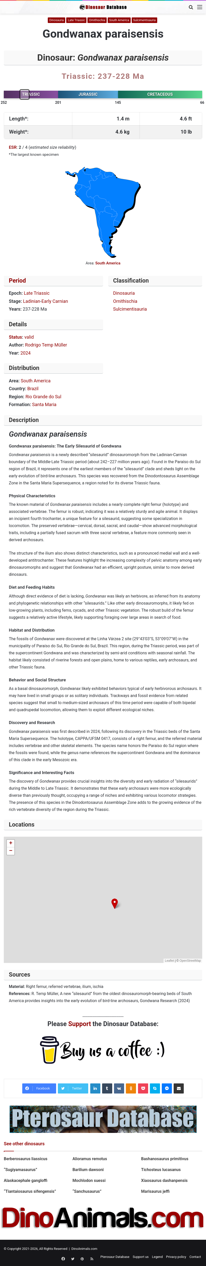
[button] (114, 904)
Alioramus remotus (90, 1158)
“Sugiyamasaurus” (20, 1169)
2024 (25, 353)
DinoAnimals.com (84, 1249)
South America (119, 20)
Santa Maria (44, 404)
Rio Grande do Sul (43, 396)
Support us (141, 1257)
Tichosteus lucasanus (161, 1169)
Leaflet (169, 960)
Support (79, 1024)
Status (15, 337)
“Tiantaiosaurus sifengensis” (30, 1191)
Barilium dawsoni (88, 1169)
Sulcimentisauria (144, 20)
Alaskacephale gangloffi (25, 1180)
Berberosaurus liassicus (25, 1158)
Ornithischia (97, 20)
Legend (157, 1257)
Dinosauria (56, 20)
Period (17, 280)
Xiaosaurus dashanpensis (164, 1180)
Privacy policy (176, 1257)
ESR (13, 147)
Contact (195, 1257)
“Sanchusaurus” (87, 1191)
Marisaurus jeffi (155, 1191)
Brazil (32, 388)
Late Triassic (76, 20)
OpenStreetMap (190, 960)
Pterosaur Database (114, 1257)
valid (29, 337)
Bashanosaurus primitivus (164, 1158)
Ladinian (31, 301)
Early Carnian (54, 301)
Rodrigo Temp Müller (46, 344)
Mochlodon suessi (90, 1180)
